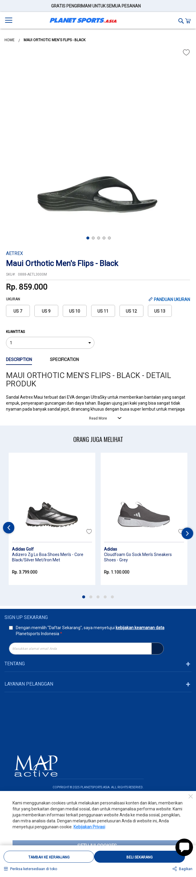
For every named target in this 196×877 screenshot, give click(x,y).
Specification (64, 359)
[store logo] (83, 20)
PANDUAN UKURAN (172, 299)
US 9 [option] (46, 311)
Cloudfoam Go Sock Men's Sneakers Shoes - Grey (138, 557)
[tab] (28, 360)
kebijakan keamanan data (140, 627)
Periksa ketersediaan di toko (33, 869)
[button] (18, 141)
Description (19, 359)
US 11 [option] (102, 311)
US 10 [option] (74, 311)
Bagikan (185, 869)
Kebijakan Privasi (89, 826)
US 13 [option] (159, 311)
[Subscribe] (157, 649)
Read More (98, 418)
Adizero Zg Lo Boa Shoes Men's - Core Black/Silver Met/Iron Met (47, 557)
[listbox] (98, 312)
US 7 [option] (17, 311)
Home (10, 40)
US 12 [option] (131, 311)
